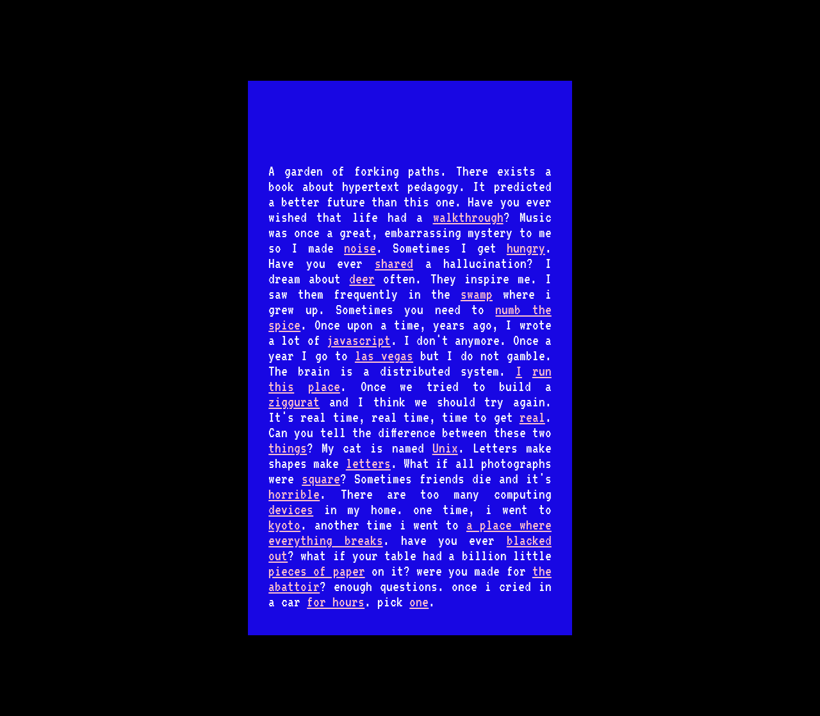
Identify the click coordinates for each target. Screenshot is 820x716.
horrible (294, 494)
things (287, 448)
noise (360, 248)
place (324, 386)
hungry (526, 248)
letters (368, 463)
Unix (445, 448)
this (281, 386)
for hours (336, 602)
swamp (477, 294)
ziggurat (294, 402)
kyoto (284, 525)
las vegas (384, 355)
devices (290, 509)
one (419, 602)
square (321, 479)
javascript (359, 340)
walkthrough (468, 217)
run (542, 371)
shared (394, 263)
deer (362, 279)
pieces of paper (316, 571)
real (532, 417)
